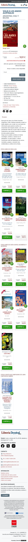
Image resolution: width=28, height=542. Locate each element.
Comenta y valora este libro (10, 53)
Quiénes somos (5, 473)
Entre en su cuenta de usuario (19, 1)
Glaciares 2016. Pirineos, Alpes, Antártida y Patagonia (7, 400)
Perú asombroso (21, 267)
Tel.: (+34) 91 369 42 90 (8, 458)
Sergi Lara (6, 48)
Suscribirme (5, 495)
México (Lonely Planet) (21, 310)
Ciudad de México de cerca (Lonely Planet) (7, 269)
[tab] (4, 117)
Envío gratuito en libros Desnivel (9, 476)
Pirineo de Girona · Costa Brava (21, 170)
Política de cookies (6, 480)
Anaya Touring (13, 86)
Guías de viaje (7, 105)
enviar (22, 75)
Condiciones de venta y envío (8, 475)
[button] (21, 5)
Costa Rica (7, 353)
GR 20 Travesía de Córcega (7, 219)
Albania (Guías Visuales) (7, 312)
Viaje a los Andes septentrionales (21, 219)
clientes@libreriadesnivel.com (10, 462)
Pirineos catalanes (7, 170)
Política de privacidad (6, 478)
